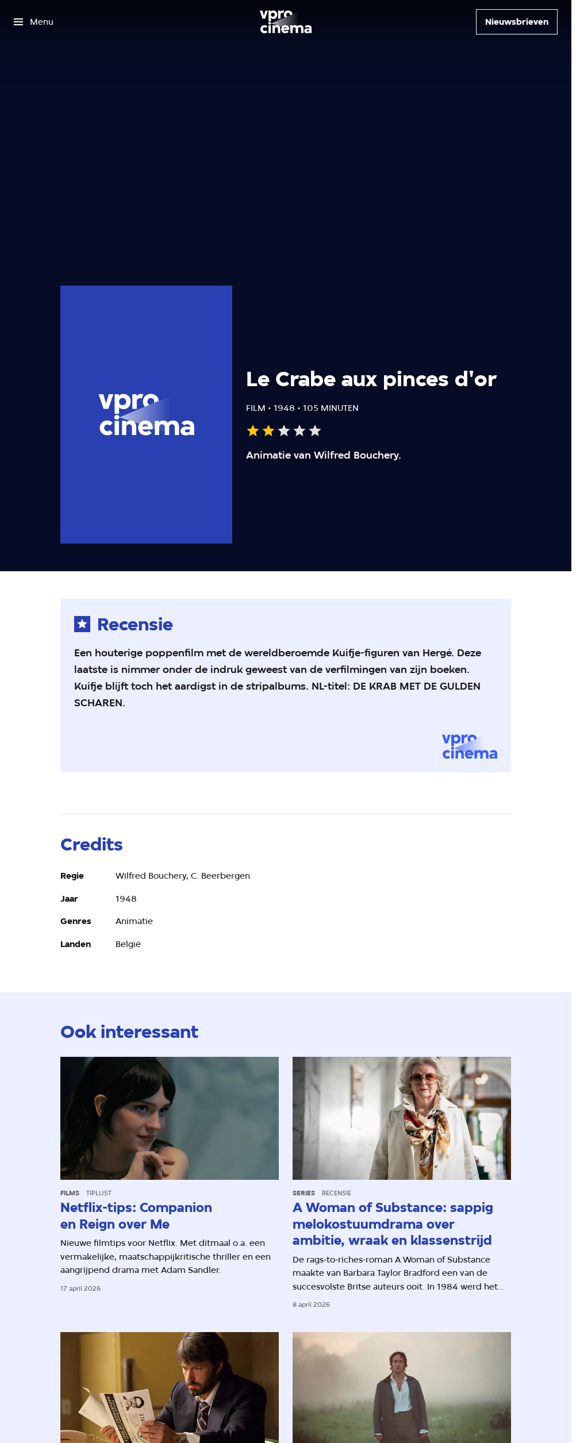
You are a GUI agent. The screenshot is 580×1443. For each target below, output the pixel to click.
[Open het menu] (33, 21)
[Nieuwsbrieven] (517, 21)
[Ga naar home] (286, 21)
